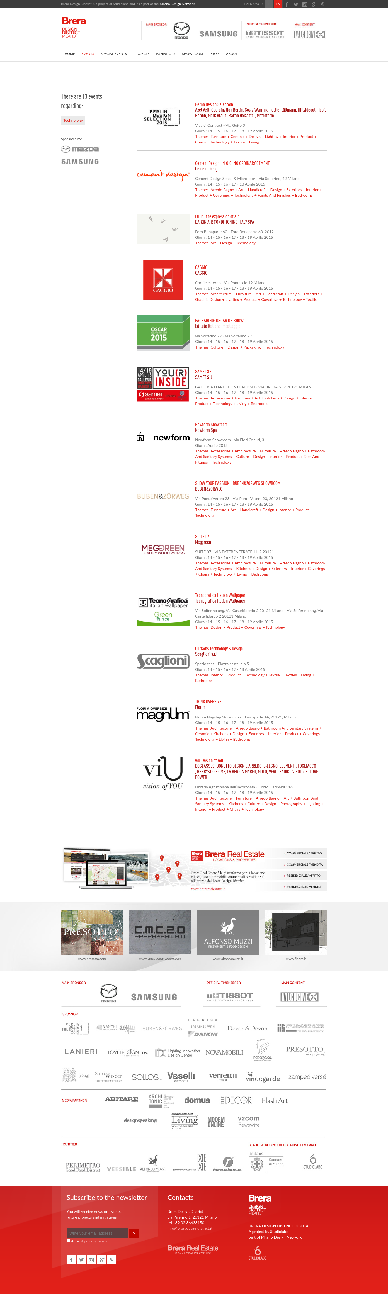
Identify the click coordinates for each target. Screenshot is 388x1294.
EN (278, 4)
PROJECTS (141, 54)
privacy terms (95, 1241)
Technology (73, 120)
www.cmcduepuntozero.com (160, 935)
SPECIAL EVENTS (114, 54)
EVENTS (88, 54)
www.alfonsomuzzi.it (228, 935)
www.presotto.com (92, 935)
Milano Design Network (177, 4)
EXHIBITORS (165, 54)
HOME (70, 54)
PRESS (214, 54)
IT (269, 4)
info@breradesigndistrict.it (190, 1228)
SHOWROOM (192, 54)
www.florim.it (296, 935)
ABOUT (231, 54)
